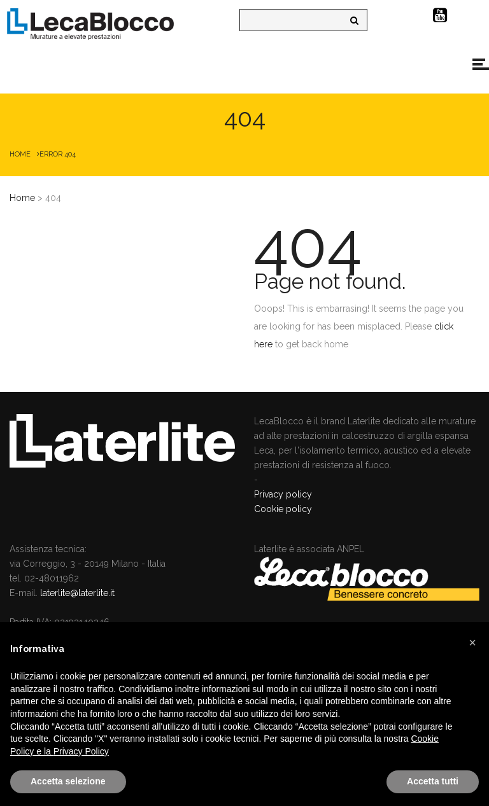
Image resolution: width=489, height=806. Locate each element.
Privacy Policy (81, 751)
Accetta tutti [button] (432, 781)
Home (20, 154)
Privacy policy (283, 494)
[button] (472, 642)
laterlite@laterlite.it (77, 593)
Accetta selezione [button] (68, 781)
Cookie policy (283, 509)
